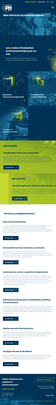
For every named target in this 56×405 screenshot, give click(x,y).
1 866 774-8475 (8, 389)
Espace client (50, 395)
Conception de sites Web (41, 401)
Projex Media (51, 401)
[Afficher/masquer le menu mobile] (53, 7)
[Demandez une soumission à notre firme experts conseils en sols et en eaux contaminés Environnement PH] (44, 380)
